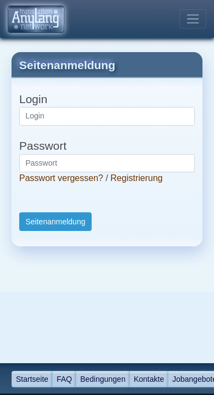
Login (33, 99)
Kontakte (149, 379)
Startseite (32, 379)
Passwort (42, 145)
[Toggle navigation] (192, 19)
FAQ (64, 379)
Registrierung (136, 178)
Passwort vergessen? (61, 178)
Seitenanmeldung (56, 221)
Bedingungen (103, 379)
